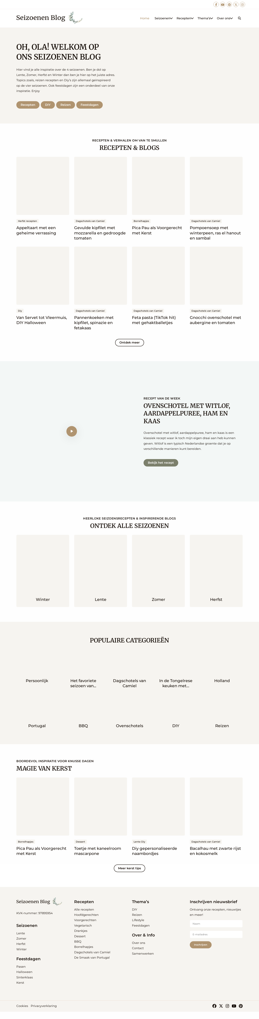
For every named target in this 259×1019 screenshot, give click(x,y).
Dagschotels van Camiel (92, 959)
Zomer (21, 946)
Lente (20, 940)
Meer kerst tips (129, 875)
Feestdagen (92, 108)
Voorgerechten (85, 927)
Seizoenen (164, 18)
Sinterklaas (24, 984)
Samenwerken (143, 961)
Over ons (225, 18)
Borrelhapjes (83, 954)
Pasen (21, 974)
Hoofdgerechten (86, 922)
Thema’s (205, 18)
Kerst (20, 990)
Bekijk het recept (161, 470)
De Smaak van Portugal (92, 965)
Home (144, 18)
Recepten (185, 18)
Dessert (80, 943)
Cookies (22, 1013)
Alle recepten (84, 917)
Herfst (20, 951)
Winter (21, 956)
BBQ (77, 949)
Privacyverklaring (44, 1013)
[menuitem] (144, 18)
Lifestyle (138, 927)
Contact (138, 955)
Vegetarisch (83, 933)
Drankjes (80, 938)
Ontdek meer (129, 350)
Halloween (24, 979)
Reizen (67, 108)
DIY (48, 108)
